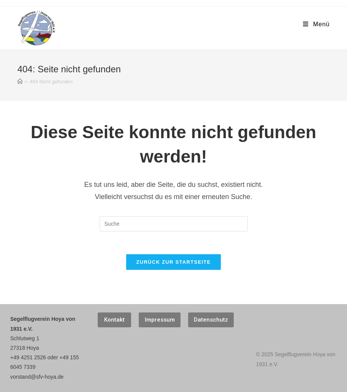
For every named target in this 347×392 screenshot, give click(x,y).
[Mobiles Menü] (316, 24)
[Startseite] (19, 81)
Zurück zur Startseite (173, 262)
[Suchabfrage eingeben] (174, 223)
